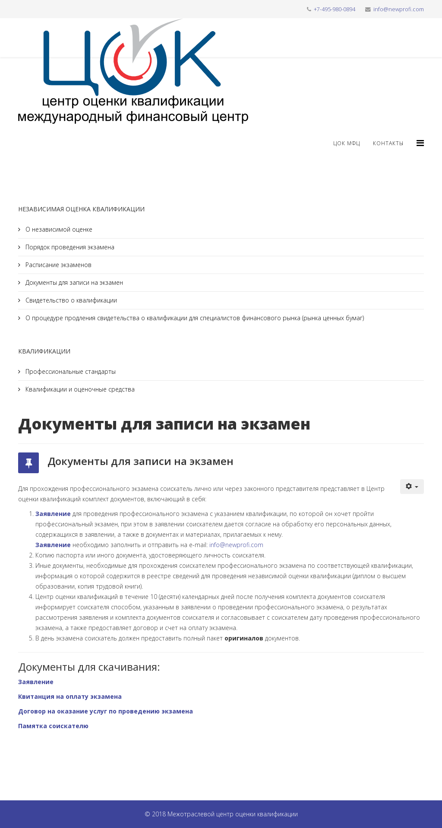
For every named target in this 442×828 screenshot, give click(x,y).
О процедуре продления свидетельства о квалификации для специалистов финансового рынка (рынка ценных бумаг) (194, 318)
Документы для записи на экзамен (73, 282)
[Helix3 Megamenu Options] (420, 143)
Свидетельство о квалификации (70, 300)
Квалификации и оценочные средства (79, 389)
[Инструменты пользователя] (412, 486)
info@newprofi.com (398, 9)
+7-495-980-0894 (334, 9)
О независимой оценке (58, 229)
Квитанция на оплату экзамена (70, 696)
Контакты (388, 143)
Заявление (53, 514)
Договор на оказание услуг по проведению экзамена (105, 711)
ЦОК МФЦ (346, 143)
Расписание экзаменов (58, 265)
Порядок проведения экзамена (69, 247)
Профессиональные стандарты (70, 371)
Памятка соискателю (53, 726)
